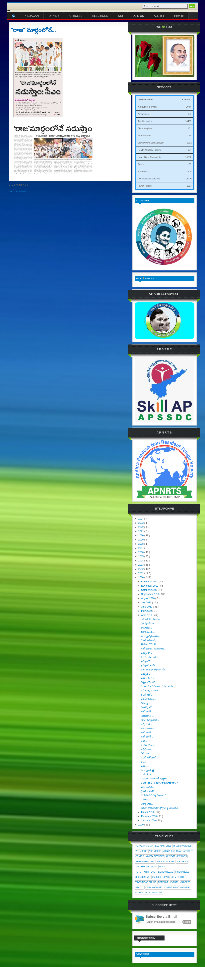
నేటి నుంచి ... (147, 753)
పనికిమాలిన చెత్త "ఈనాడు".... (155, 795)
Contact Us (155, 893)
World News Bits (144, 861)
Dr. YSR (54, 15)
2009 (141, 824)
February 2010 (149, 816)
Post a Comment (18, 191)
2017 (141, 548)
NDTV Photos (178, 877)
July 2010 (146, 602)
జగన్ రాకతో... (147, 678)
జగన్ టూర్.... (147, 711)
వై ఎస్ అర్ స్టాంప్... (150, 757)
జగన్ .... (145, 766)
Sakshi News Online (146, 867)
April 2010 (147, 615)
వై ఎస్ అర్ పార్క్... (149, 640)
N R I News (182, 861)
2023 (141, 523)
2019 (141, 539)
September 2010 (150, 594)
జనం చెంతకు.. (147, 787)
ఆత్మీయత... (146, 724)
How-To (178, 15)
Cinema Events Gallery (177, 887)
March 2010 (148, 812)
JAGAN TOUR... (149, 644)
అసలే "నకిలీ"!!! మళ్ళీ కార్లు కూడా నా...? (159, 782)
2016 (141, 552)
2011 (141, 573)
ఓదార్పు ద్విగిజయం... (151, 636)
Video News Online (145, 882)
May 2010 (146, 611)
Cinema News (182, 872)
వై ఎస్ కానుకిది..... (149, 791)
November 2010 (150, 585)
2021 (141, 531)
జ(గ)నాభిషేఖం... (148, 699)
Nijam (162, 867)
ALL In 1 (159, 15)
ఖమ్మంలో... (146, 673)
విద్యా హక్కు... (147, 803)
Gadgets (185, 882)
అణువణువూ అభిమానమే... (154, 669)
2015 (141, 556)
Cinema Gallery (154, 887)
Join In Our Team (172, 851)
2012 (141, 569)
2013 (141, 564)
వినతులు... (146, 799)
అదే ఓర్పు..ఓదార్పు (149, 690)
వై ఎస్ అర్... (147, 694)
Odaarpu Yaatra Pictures (149, 856)
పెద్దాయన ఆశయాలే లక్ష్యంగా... (155, 778)
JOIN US (138, 15)
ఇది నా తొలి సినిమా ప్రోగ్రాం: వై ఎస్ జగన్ (159, 808)
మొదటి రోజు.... (148, 745)
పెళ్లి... (143, 761)
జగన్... (144, 740)
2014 (141, 560)
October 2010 (148, 590)
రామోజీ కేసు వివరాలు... (152, 619)
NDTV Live (163, 882)
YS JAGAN (32, 15)
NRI (120, 15)
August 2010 (148, 598)
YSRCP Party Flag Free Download (154, 872)
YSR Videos (155, 851)
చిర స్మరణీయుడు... (149, 623)
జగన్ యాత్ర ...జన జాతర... (153, 648)
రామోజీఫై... (146, 627)
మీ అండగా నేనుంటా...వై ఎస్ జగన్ (157, 686)
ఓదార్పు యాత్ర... (148, 770)
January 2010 (148, 820)
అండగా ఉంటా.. (148, 728)
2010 (141, 577)
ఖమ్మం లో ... (147, 652)
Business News (160, 877)
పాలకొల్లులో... (147, 707)
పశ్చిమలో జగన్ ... (149, 682)
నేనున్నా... (145, 703)
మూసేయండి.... (148, 631)
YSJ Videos (141, 851)
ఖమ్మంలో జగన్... (149, 665)
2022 (141, 527)
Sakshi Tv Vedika (165, 861)
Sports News (142, 877)
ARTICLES (75, 15)
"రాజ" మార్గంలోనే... (33, 30)
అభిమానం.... (147, 749)
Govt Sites (141, 893)
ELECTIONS (100, 15)
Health (139, 887)
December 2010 (150, 581)
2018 (141, 543)
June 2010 (147, 606)
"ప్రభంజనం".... (147, 715)
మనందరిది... (147, 774)
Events (174, 882)
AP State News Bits (176, 856)
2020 (141, 535)
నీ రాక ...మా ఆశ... (149, 657)
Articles (188, 851)
